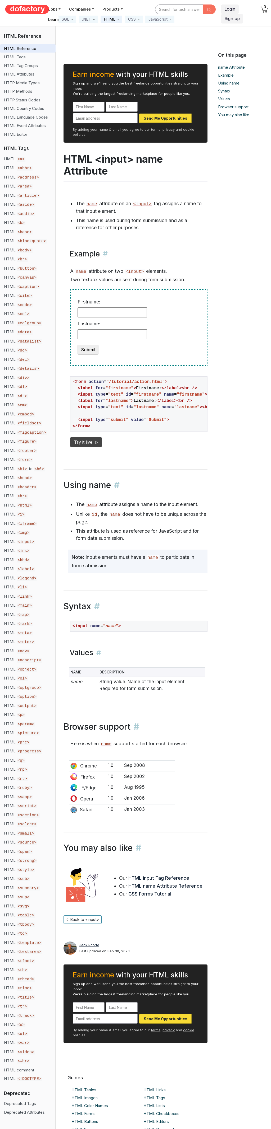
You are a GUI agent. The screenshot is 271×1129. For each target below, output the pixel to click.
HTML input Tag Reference (158, 878)
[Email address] (105, 118)
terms (155, 129)
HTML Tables (83, 1089)
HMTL (14, 159)
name (92, 204)
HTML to (24, 468)
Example (226, 75)
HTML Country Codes (24, 108)
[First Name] (89, 107)
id (94, 514)
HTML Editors (156, 1121)
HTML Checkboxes (161, 1113)
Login (229, 9)
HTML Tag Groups (21, 65)
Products (111, 9)
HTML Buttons (84, 1121)
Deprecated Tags (20, 1103)
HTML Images (84, 1097)
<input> (142, 204)
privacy (168, 129)
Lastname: (89, 323)
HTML (18, 168)
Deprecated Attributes (24, 1112)
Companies (80, 9)
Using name (229, 83)
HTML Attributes (19, 74)
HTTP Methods (18, 91)
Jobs (52, 9)
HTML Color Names (89, 1105)
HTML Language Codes (26, 117)
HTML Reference (20, 48)
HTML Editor (15, 134)
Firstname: (89, 301)
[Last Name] (122, 107)
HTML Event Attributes (25, 125)
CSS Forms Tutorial (149, 894)
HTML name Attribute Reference (165, 886)
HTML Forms (83, 1113)
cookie (188, 129)
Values (224, 98)
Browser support (233, 106)
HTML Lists (154, 1105)
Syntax (224, 90)
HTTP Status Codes (22, 99)
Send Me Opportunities (165, 118)
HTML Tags (15, 56)
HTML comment (19, 1069)
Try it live (86, 442)
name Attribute (231, 67)
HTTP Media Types (22, 82)
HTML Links (154, 1089)
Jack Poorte (89, 945)
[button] (67, 19)
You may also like (233, 114)
